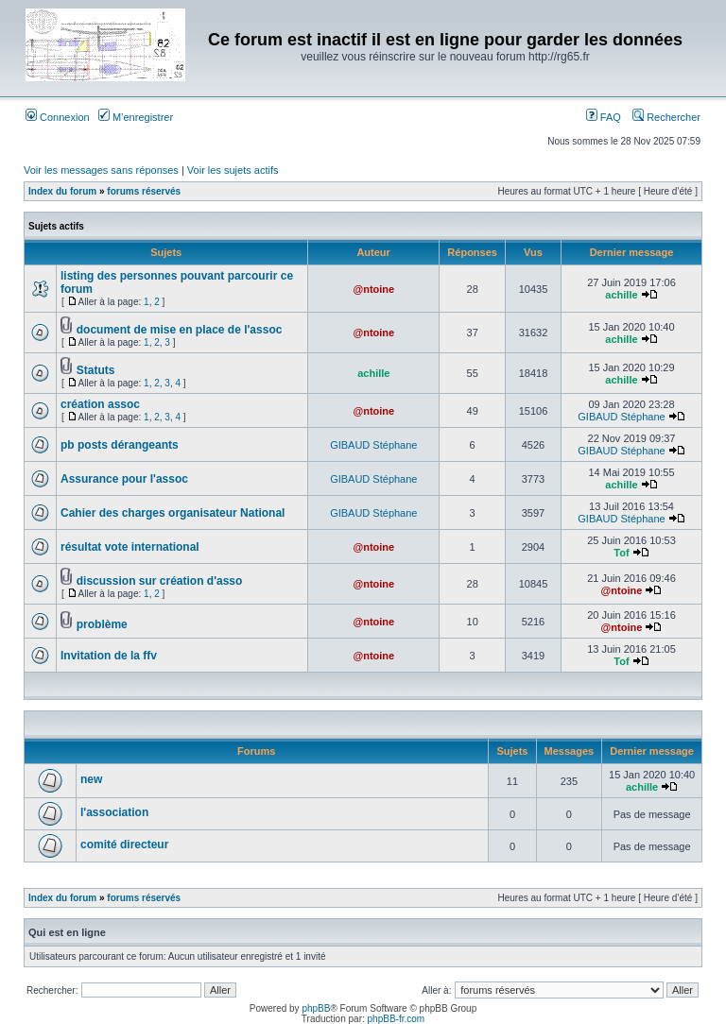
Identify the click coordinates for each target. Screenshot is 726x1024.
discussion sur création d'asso (160, 581)
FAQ (603, 117)
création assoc (100, 404)
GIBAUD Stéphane (621, 416)
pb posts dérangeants (119, 445)
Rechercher (666, 117)
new (91, 779)
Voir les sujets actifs (233, 170)
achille (621, 294)
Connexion (58, 117)
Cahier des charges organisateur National (172, 513)
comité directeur (124, 844)
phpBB (316, 1008)
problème (102, 624)
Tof (621, 552)
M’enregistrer (135, 117)
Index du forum (62, 191)
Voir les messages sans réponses (101, 170)
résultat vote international (129, 547)
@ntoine (373, 289)
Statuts (96, 370)
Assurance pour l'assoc (124, 479)
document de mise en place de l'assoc (180, 329)
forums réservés (144, 191)
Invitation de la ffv (108, 655)
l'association (114, 812)
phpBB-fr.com (396, 1019)
